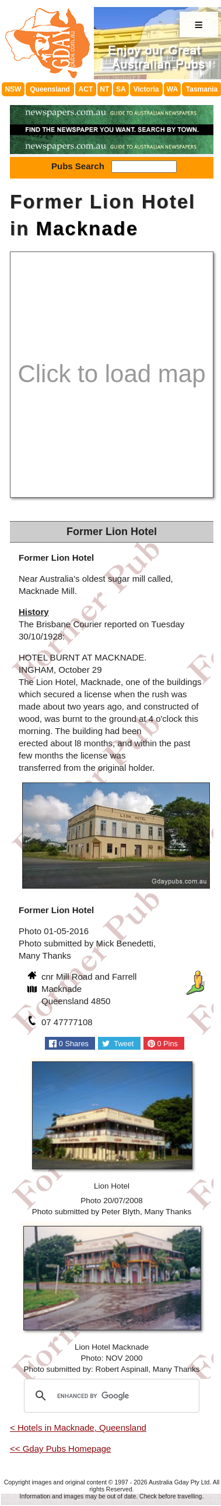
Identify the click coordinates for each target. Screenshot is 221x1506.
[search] (110, 1396)
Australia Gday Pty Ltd (179, 1482)
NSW (13, 89)
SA (121, 89)
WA (172, 89)
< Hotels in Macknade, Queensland (78, 1427)
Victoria (146, 89)
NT (104, 89)
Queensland (50, 89)
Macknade (87, 228)
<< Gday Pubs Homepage (60, 1448)
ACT (86, 89)
